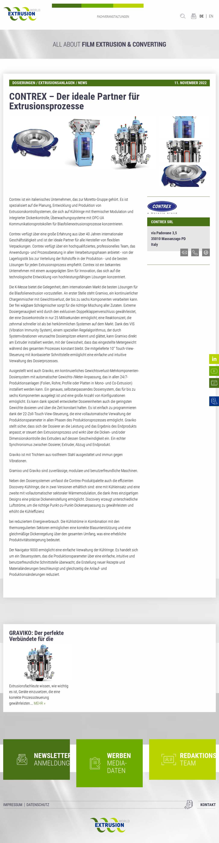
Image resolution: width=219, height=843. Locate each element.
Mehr (39, 703)
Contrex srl (162, 222)
